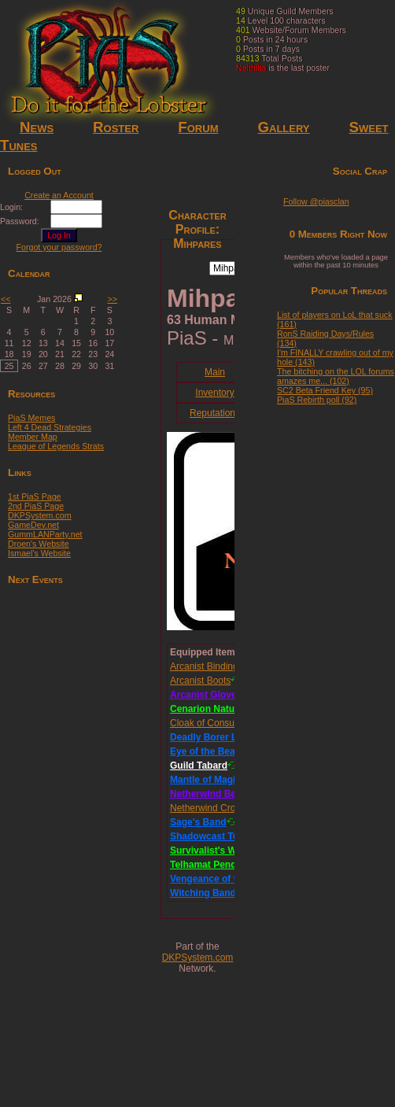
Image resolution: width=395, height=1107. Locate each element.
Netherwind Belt (206, 793)
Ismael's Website (39, 553)
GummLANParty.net (45, 534)
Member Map (32, 436)
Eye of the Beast (206, 751)
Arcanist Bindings (206, 666)
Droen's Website (38, 543)
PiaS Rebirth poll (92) (316, 399)
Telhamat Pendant (210, 864)
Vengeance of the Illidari (224, 878)
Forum (198, 127)
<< (5, 299)
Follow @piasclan (316, 201)
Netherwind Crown (209, 808)
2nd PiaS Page (36, 506)
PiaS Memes (31, 418)
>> (112, 299)
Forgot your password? (59, 247)
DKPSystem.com (40, 515)
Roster (115, 127)
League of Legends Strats (56, 446)
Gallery (283, 127)
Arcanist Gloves (206, 694)
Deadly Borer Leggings (221, 737)
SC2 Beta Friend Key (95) (325, 390)
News (37, 127)
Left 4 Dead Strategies (49, 427)
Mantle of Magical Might (223, 779)
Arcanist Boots (200, 680)
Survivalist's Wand (211, 850)
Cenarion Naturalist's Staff (229, 708)
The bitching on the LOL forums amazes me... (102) (335, 376)
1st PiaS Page (34, 496)
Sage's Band (198, 822)
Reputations (215, 413)
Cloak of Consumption (216, 723)
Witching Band (203, 893)
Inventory (214, 392)
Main (215, 372)
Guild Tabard (198, 765)
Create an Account (59, 195)
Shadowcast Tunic (211, 836)
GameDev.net (33, 525)
